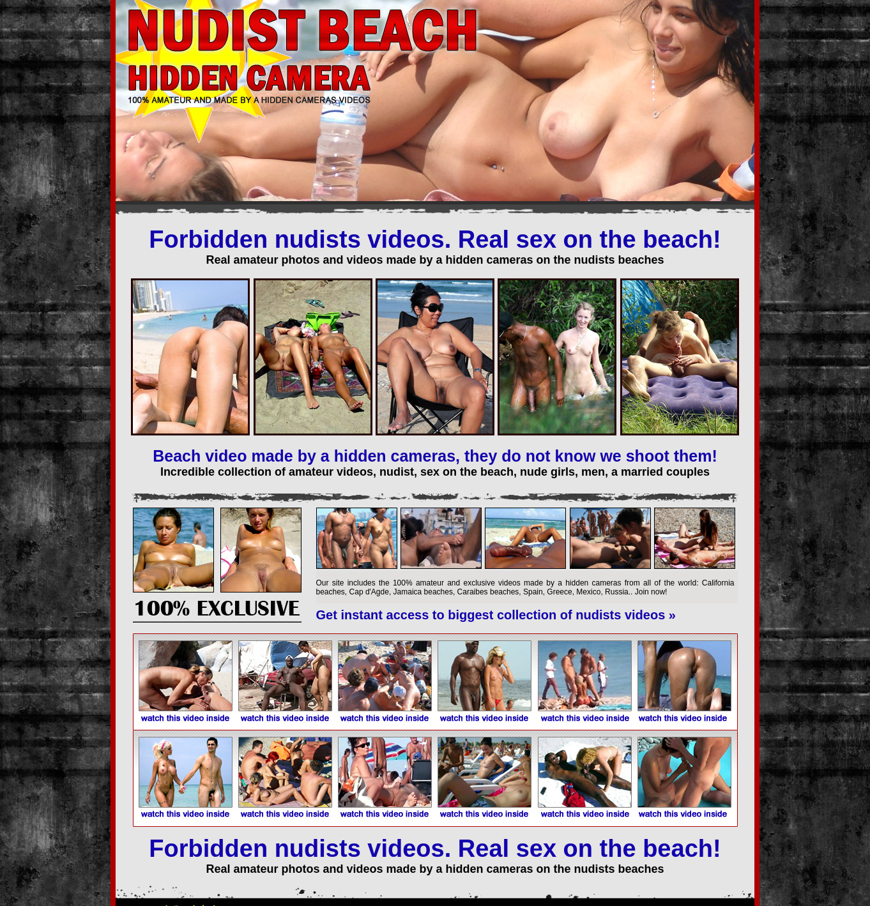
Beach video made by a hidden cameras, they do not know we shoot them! (435, 456)
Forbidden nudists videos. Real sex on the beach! (435, 239)
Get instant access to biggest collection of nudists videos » (496, 615)
